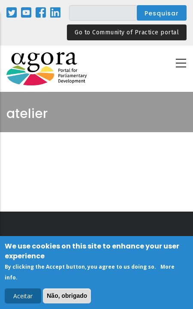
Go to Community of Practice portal (127, 32)
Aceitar (23, 298)
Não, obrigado (67, 297)
